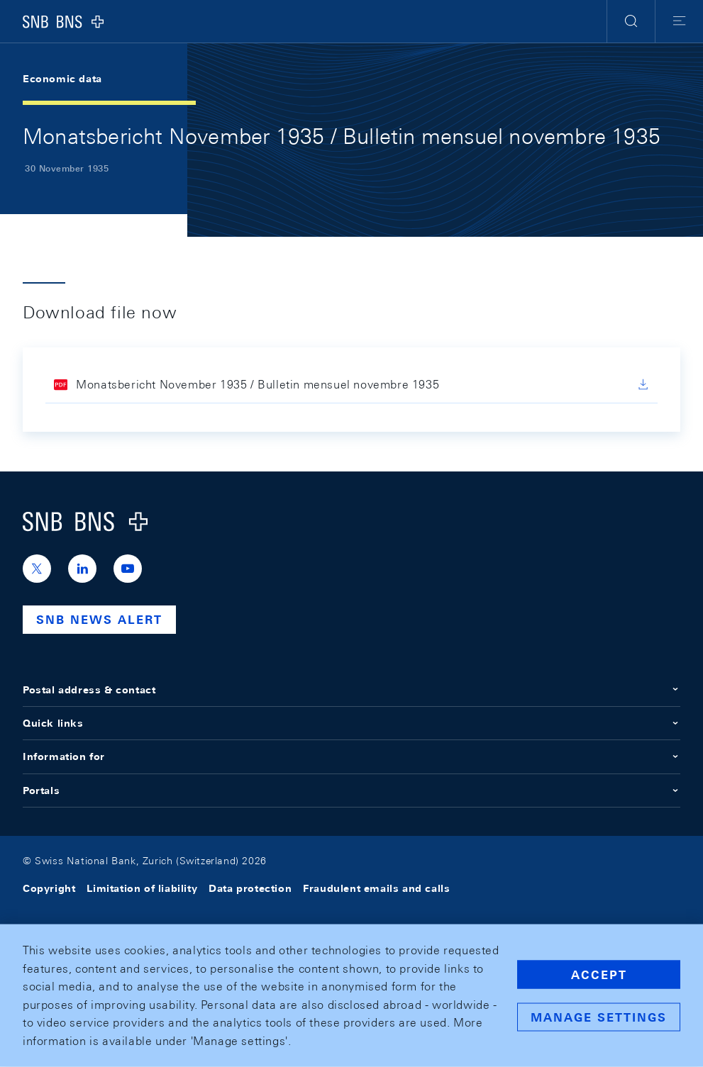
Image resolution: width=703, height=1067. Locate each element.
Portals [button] (351, 790)
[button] (631, 21)
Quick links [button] (351, 723)
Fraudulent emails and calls (376, 888)
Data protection (250, 888)
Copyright (49, 888)
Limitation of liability (142, 888)
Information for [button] (351, 756)
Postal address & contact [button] (351, 690)
